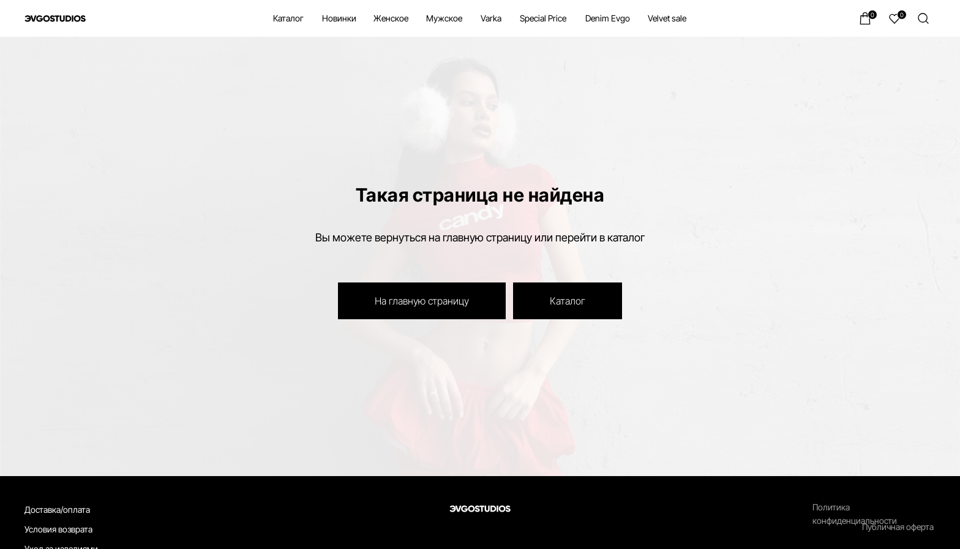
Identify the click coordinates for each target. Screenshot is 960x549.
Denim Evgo (607, 18)
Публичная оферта (898, 526)
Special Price (543, 18)
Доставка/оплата (57, 509)
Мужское (444, 18)
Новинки (339, 18)
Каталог (288, 18)
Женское (390, 18)
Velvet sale (667, 18)
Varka (491, 18)
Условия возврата (58, 529)
